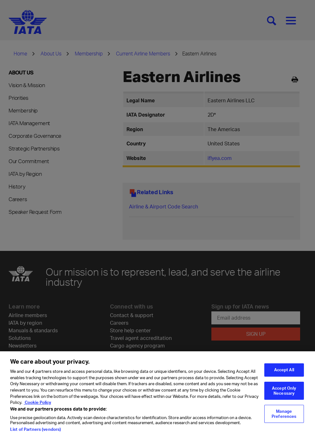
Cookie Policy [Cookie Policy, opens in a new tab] (37, 406)
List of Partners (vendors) (35, 433)
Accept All (284, 373)
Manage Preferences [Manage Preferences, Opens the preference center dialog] (284, 417)
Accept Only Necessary (284, 394)
